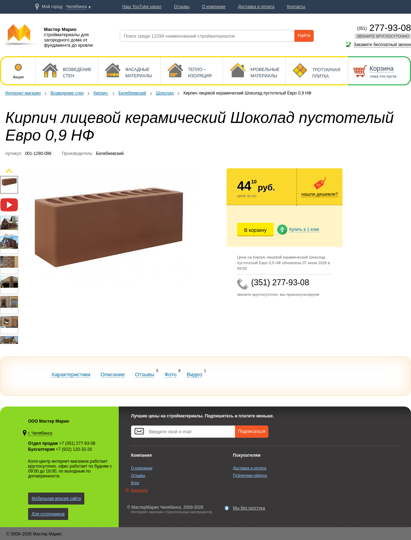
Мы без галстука (249, 508)
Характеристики (70, 374)
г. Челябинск (40, 433)
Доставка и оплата (249, 468)
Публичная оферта (250, 475)
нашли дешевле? (319, 194)
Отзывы (144, 374)
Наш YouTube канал (141, 6)
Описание (112, 374)
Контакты (139, 490)
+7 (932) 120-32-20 (74, 449)
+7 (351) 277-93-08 (77, 443)
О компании (141, 468)
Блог (135, 483)
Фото (170, 374)
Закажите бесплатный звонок (382, 44)
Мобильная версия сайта (56, 498)
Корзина (382, 68)
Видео (194, 374)
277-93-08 (384, 27)
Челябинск (76, 6)
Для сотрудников (48, 514)
